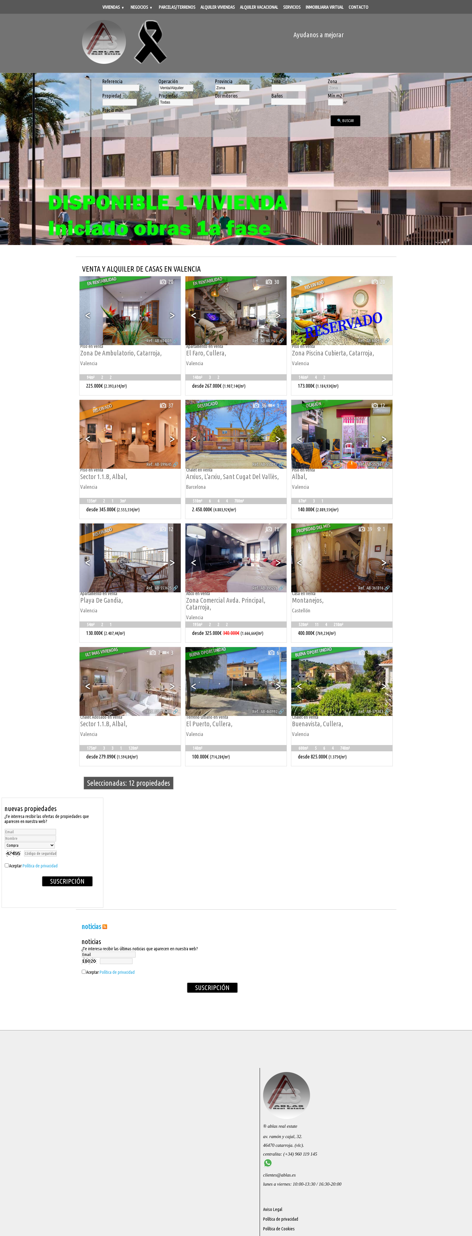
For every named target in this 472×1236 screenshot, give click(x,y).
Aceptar (33, 865)
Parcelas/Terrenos (177, 7)
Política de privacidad (40, 865)
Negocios (141, 7)
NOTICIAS (91, 926)
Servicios (292, 7)
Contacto (358, 7)
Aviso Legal (272, 1209)
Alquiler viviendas (217, 7)
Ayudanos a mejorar (318, 34)
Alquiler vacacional (259, 7)
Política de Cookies (279, 1228)
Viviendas (113, 7)
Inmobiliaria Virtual (325, 7)
